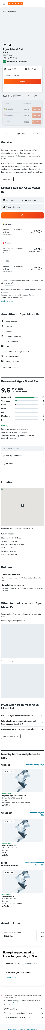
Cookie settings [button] (7, 301)
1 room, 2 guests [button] (12, 75)
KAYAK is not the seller (24, 1008)
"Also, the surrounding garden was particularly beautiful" (18, 437)
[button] (4, 3)
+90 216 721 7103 (10, 58)
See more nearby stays (35, 764)
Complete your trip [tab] (13, 963)
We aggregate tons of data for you (24, 1013)
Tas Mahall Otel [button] (8, 896)
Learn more (8, 285)
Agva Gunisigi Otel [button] (9, 845)
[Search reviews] (24, 448)
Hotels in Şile (11, 977)
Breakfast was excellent (14, 432)
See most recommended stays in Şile (34, 863)
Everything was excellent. (14, 429)
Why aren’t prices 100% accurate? (24, 1017)
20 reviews (22, 61)
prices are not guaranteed (12, 1002)
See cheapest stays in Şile (35, 814)
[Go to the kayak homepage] (15, 3)
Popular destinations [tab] (33, 963)
